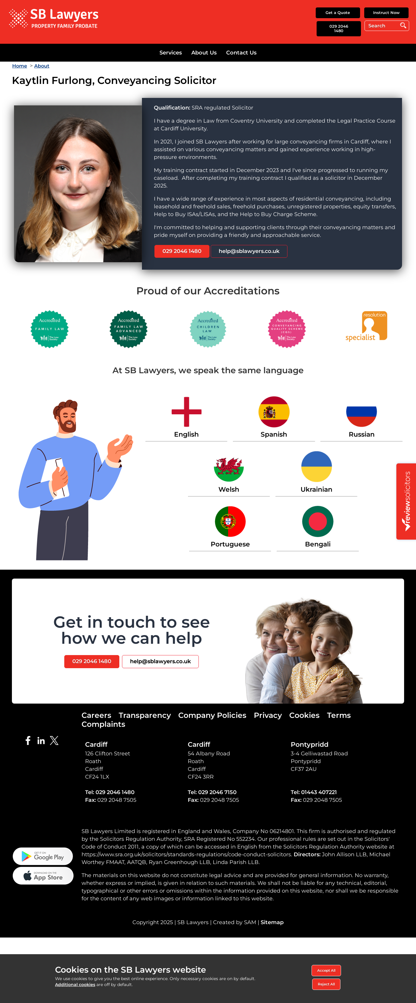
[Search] (387, 26)
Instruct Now (386, 12)
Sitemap (272, 922)
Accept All (326, 970)
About (41, 66)
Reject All (326, 984)
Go (403, 26)
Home (19, 66)
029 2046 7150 (217, 792)
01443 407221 (319, 792)
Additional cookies (75, 984)
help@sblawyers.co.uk (249, 251)
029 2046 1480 (338, 28)
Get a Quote (338, 12)
